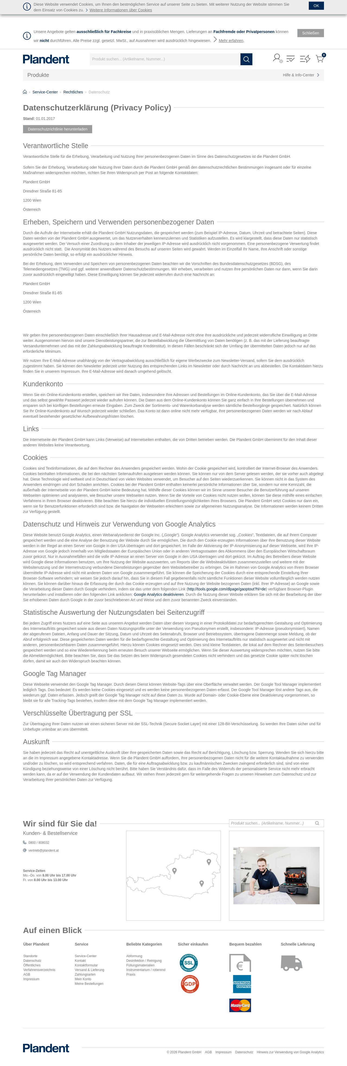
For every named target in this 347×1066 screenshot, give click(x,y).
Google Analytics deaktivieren (159, 594)
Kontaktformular (86, 965)
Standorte (30, 956)
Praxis (130, 974)
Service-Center (86, 956)
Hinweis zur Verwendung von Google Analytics (290, 1052)
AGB (26, 974)
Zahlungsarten (85, 974)
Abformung (134, 956)
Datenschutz (32, 961)
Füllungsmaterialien (140, 965)
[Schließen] (316, 6)
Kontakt (80, 961)
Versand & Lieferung (89, 970)
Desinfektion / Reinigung (144, 961)
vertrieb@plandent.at (43, 850)
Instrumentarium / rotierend (145, 970)
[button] (277, 58)
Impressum (31, 979)
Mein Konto (83, 979)
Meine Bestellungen (89, 984)
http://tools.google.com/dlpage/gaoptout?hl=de (227, 589)
